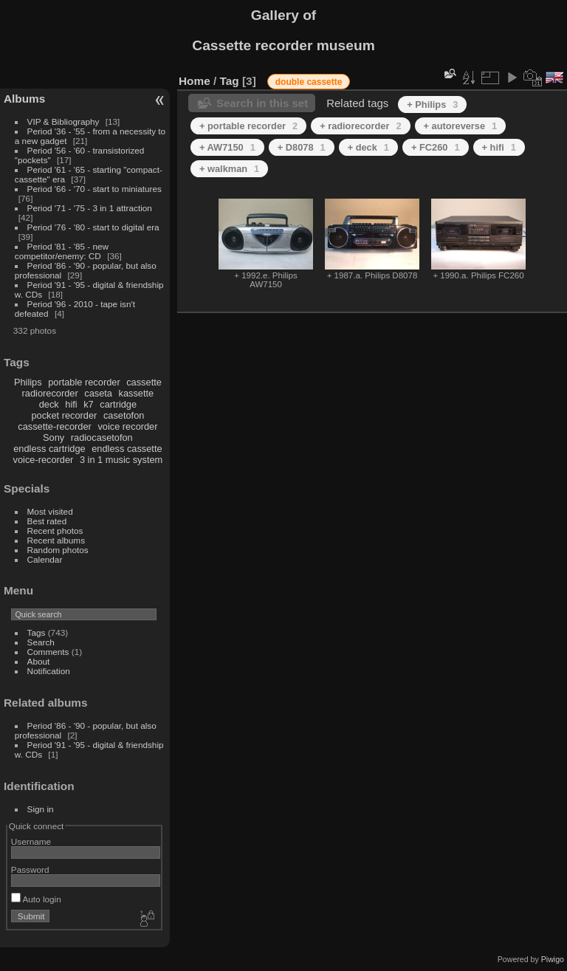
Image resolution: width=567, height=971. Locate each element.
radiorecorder (50, 393)
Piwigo (552, 959)
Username (31, 841)
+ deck (368, 147)
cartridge (118, 404)
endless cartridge (49, 448)
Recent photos (55, 530)
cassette (144, 382)
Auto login (36, 899)
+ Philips (432, 104)
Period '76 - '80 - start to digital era (93, 227)
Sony (53, 437)
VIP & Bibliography (64, 121)
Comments (48, 651)
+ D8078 (302, 147)
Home (194, 81)
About (38, 661)
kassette (136, 393)
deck (49, 404)
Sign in (40, 809)
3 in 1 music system (121, 459)
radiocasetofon (102, 437)
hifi (71, 404)
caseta (98, 393)
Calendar (45, 559)
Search (41, 642)
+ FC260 (435, 147)
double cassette (309, 82)
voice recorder (127, 426)
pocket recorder (64, 415)
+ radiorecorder (360, 125)
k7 (88, 404)
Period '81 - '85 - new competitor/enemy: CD (62, 251)
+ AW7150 (227, 147)
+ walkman (229, 168)
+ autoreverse (461, 125)
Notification (48, 671)
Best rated (47, 521)
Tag (229, 81)
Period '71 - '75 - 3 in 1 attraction (89, 208)
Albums (24, 98)
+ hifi (499, 147)
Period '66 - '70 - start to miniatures (94, 188)
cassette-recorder (55, 426)
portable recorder (84, 382)
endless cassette (127, 448)
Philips (28, 382)
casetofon (124, 415)
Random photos (58, 550)
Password (30, 869)
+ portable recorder (248, 125)
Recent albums (56, 540)
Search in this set (262, 103)
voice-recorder (43, 459)
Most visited (50, 511)
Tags (36, 632)
